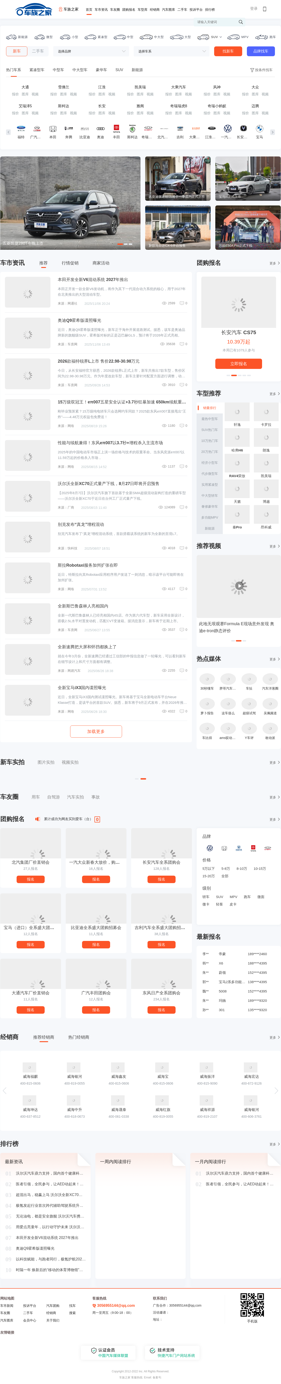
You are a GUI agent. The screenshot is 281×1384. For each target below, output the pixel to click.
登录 (254, 8)
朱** (205, 973)
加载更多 (96, 731)
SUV (219, 897)
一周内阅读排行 (115, 1161)
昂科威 (266, 527)
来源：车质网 (67, 344)
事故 (95, 797)
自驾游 (53, 797)
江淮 (102, 87)
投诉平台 (196, 9)
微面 (260, 897)
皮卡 (233, 904)
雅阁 (140, 106)
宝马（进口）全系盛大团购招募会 (32, 927)
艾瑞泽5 (25, 106)
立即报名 (238, 363)
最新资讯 (14, 1161)
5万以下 (208, 869)
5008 (223, 991)
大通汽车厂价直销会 (31, 993)
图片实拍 (46, 762)
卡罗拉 (266, 425)
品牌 (206, 836)
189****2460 (257, 954)
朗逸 (266, 450)
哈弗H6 (237, 450)
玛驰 (222, 1000)
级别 (206, 888)
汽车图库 (168, 9)
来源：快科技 (67, 548)
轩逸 (237, 425)
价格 (206, 860)
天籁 (237, 501)
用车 (36, 797)
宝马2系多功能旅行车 (232, 982)
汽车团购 (52, 1306)
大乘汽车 (178, 87)
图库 (25, 94)
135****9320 (257, 1010)
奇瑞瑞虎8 (178, 106)
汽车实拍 (75, 797)
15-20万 (208, 876)
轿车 (205, 897)
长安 (102, 106)
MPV (234, 897)
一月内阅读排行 (210, 1161)
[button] (276, 1090)
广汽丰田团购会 (96, 993)
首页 (89, 9)
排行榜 (210, 9)
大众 (255, 87)
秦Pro (237, 527)
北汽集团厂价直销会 (31, 862)
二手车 (182, 9)
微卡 (205, 904)
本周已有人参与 (239, 350)
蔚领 (222, 973)
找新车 (228, 51)
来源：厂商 (66, 507)
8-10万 (242, 869)
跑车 (247, 897)
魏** (205, 991)
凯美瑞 (140, 87)
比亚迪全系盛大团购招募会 (96, 927)
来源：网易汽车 (69, 671)
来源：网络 (66, 426)
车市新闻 (6, 1306)
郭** (205, 982)
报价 (15, 94)
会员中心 (29, 1320)
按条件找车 (261, 70)
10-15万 (260, 869)
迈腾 (255, 106)
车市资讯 (101, 9)
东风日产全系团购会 (161, 993)
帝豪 (222, 954)
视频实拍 (70, 762)
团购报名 (128, 9)
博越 (266, 501)
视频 (35, 94)
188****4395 (257, 963)
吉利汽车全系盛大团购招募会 (162, 927)
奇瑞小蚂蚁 (217, 106)
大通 (25, 87)
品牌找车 (260, 51)
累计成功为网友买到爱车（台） (68, 819)
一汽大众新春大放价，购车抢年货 (97, 862)
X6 (221, 963)
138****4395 (257, 982)
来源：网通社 (67, 303)
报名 (30, 879)
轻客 (219, 904)
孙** (205, 1010)
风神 (217, 87)
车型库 (143, 9)
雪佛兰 (63, 87)
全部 (224, 876)
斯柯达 (63, 106)
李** (205, 954)
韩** (205, 963)
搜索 (72, 1313)
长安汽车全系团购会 (161, 862)
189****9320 (257, 1000)
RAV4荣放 (237, 476)
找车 (72, 1306)
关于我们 (52, 1320)
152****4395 (257, 973)
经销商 (155, 9)
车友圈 (115, 9)
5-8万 (225, 869)
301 (222, 1010)
